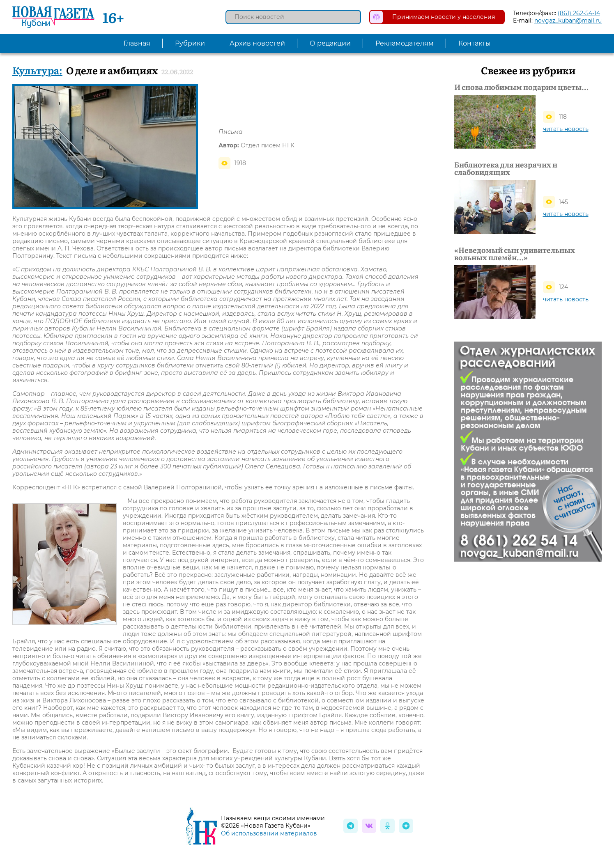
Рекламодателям (404, 43)
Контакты (474, 43)
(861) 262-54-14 (579, 13)
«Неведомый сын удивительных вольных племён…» (514, 253)
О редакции (330, 43)
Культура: (37, 70)
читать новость (566, 129)
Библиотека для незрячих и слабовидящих (505, 168)
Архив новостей (257, 43)
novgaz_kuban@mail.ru (568, 20)
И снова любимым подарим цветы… (521, 87)
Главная (137, 43)
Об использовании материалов (269, 833)
